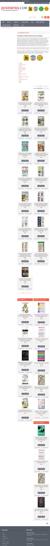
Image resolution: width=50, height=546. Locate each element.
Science (20, 78)
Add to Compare (29, 138)
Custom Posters (4, 35)
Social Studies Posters (23, 79)
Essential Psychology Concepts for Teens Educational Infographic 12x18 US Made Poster (41, 204)
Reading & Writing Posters (24, 76)
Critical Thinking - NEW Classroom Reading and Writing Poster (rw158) (41, 316)
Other (2, 37)
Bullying (20, 63)
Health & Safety (22, 69)
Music (20, 75)
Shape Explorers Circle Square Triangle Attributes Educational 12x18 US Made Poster (41, 179)
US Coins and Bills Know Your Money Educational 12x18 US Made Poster (25, 387)
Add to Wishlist (21, 138)
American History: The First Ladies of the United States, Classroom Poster (41, 388)
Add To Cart (26, 110)
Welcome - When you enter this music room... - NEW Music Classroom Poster (41, 412)
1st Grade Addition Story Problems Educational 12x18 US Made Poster (25, 104)
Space (20, 80)
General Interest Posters (5, 36)
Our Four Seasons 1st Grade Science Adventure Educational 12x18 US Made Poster (25, 204)
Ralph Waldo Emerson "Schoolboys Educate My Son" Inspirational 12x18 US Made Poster (25, 339)
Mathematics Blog (30, 532)
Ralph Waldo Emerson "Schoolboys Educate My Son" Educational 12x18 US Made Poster (25, 363)
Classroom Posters (4, 34)
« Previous (34, 86)
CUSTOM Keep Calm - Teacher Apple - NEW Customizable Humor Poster (41, 510)
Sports (20, 82)
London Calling (30, 543)
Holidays (20, 71)
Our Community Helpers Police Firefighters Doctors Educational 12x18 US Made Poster (41, 129)
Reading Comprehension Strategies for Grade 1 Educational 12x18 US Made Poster (41, 154)
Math (20, 72)
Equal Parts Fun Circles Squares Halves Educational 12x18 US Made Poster (25, 154)
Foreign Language (22, 68)
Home (3, 27)
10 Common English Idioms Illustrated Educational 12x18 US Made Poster (25, 230)
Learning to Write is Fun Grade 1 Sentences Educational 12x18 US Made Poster (41, 104)
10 (46, 86)
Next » (48, 86)
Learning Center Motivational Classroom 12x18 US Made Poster (25, 280)
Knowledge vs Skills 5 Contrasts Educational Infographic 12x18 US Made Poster (41, 230)
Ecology (20, 65)
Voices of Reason (30, 538)
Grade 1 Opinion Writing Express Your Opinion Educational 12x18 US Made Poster (25, 179)
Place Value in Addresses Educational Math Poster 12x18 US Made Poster (25, 315)
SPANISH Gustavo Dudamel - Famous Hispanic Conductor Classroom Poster (41, 438)
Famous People (22, 67)
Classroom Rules (22, 64)
